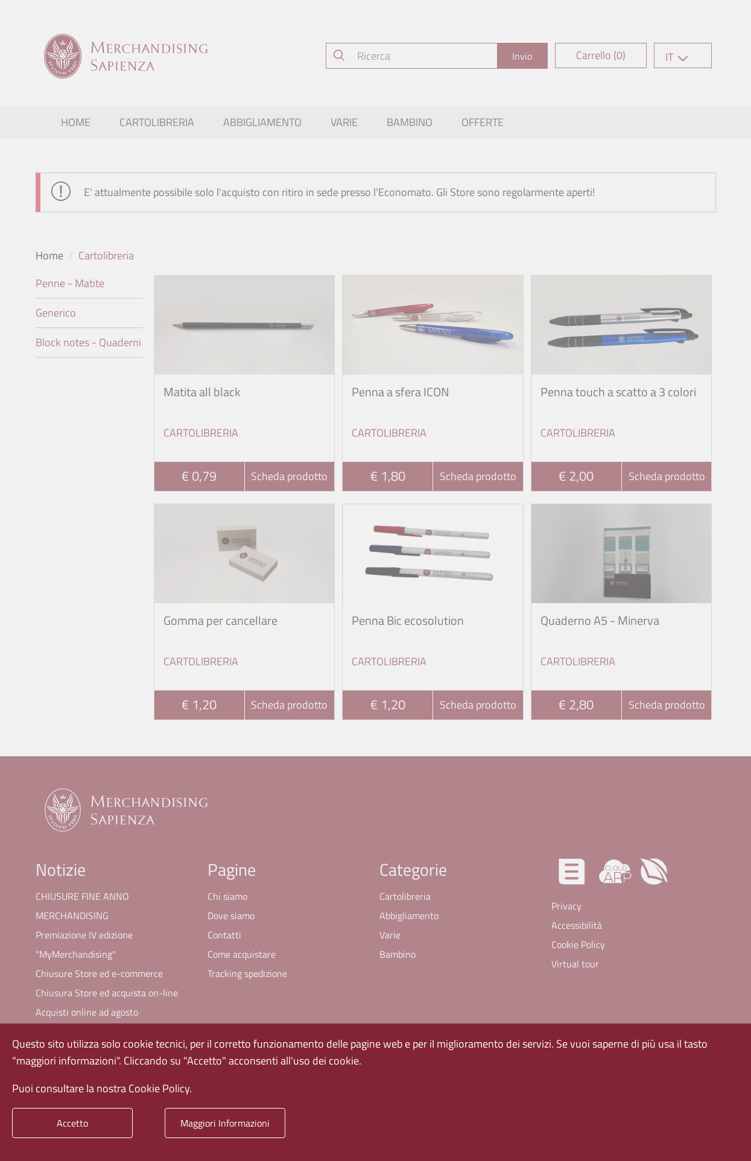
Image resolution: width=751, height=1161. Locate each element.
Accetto (72, 1123)
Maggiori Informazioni (225, 1123)
